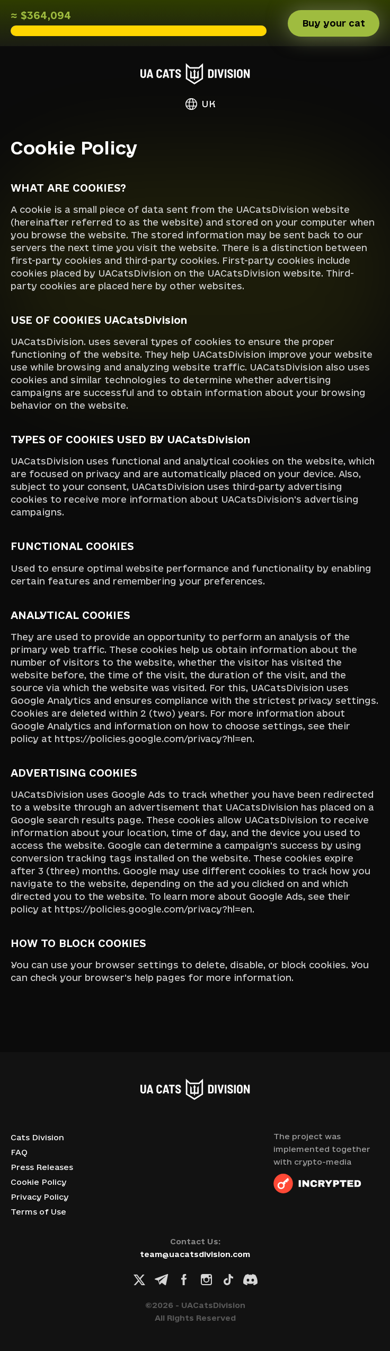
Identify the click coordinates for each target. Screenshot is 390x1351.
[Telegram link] (161, 1279)
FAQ (19, 1152)
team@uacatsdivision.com (195, 1254)
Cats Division (37, 1137)
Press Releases (42, 1167)
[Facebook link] (183, 1279)
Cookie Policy (38, 1181)
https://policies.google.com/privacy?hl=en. (154, 739)
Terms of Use (38, 1211)
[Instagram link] (206, 1279)
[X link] (139, 1279)
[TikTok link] (228, 1279)
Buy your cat (333, 23)
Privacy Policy (39, 1196)
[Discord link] (250, 1279)
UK (200, 104)
